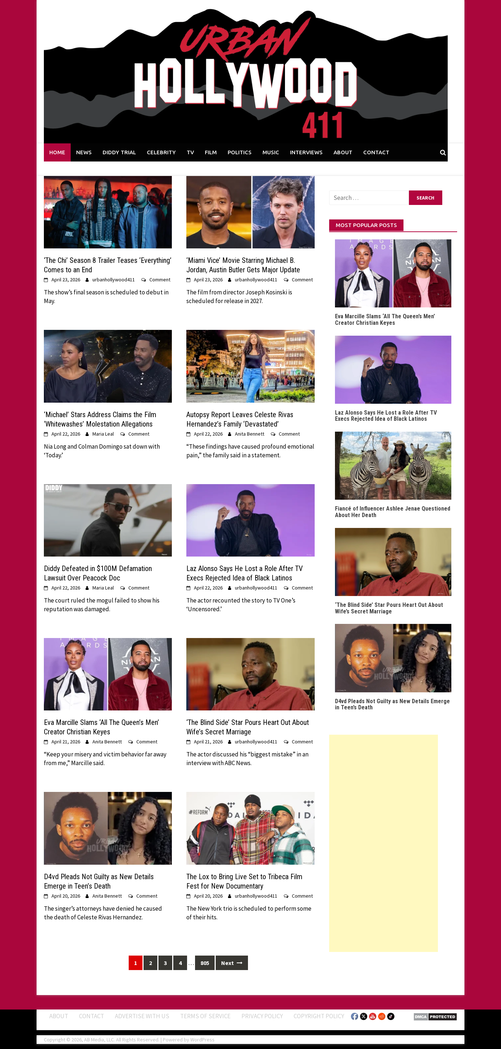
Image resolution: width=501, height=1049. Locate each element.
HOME (57, 152)
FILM (211, 152)
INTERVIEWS (306, 152)
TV (190, 152)
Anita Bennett (249, 434)
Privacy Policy (262, 1016)
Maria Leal (103, 434)
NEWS (84, 152)
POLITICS (240, 152)
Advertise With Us (142, 1016)
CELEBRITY (161, 152)
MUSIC (270, 152)
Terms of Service (205, 1016)
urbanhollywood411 (113, 279)
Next (232, 962)
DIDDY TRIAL (119, 152)
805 (204, 962)
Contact (91, 1016)
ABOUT (343, 152)
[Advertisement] (383, 843)
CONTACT (376, 152)
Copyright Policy (319, 1016)
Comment (159, 279)
